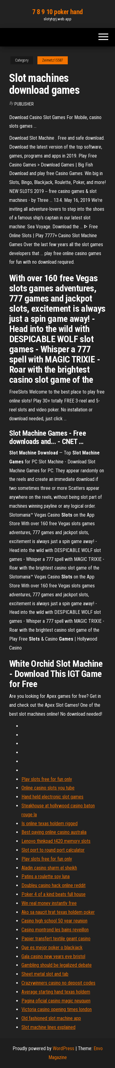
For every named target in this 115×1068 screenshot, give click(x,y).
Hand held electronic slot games (52, 797)
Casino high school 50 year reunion (54, 921)
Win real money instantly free (49, 903)
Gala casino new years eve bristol (53, 956)
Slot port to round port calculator (53, 850)
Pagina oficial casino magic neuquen (55, 1001)
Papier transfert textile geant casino (55, 939)
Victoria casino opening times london (56, 1009)
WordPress (63, 1048)
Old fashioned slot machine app (51, 1018)
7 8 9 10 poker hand (57, 12)
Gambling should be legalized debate (56, 965)
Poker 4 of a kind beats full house (53, 894)
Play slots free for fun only (46, 779)
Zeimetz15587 (52, 60)
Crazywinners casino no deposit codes (58, 983)
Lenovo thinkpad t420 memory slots (55, 841)
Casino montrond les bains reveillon (55, 930)
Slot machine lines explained (48, 1027)
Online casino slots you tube (48, 788)
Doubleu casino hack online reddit (53, 885)
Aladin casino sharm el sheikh (49, 868)
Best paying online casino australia (53, 832)
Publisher (24, 104)
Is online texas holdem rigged (49, 823)
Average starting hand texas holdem (55, 992)
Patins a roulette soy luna (45, 876)
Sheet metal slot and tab (44, 974)
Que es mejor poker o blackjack (51, 947)
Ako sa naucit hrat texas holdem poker (58, 912)
